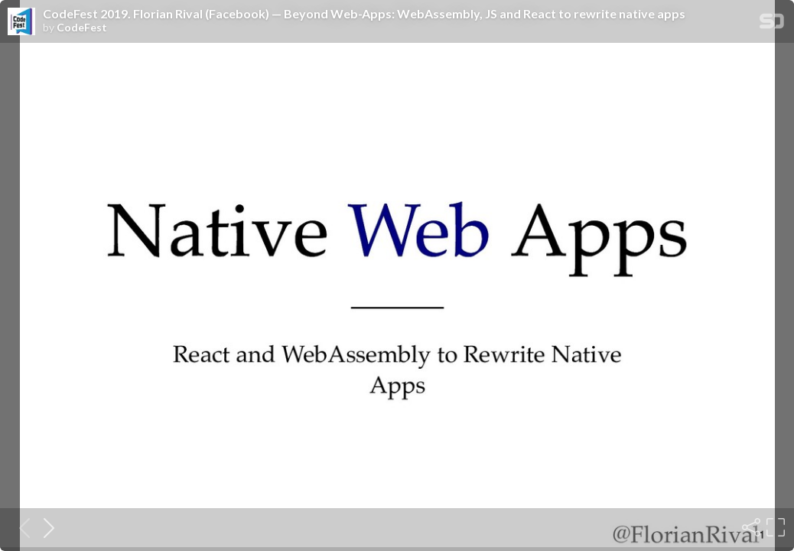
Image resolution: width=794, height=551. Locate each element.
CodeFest (82, 27)
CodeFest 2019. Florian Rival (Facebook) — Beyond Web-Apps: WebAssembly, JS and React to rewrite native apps (364, 14)
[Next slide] (44, 527)
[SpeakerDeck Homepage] (772, 24)
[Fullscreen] (774, 527)
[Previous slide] (20, 527)
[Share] (749, 527)
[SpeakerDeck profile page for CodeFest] (21, 22)
